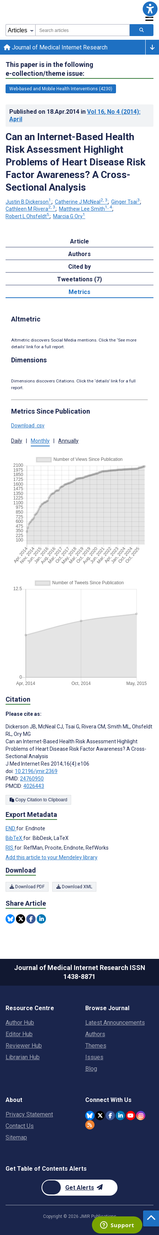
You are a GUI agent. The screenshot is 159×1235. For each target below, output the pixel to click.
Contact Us (20, 1125)
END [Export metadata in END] (11, 828)
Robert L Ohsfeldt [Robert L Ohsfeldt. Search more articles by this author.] (28, 216)
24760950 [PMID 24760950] (32, 779)
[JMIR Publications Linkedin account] (120, 1115)
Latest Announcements (115, 1022)
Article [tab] (79, 241)
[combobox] (82, 30)
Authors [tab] (79, 254)
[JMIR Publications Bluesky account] (90, 1115)
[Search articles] (141, 30)
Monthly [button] (40, 441)
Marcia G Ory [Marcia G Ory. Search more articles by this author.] (69, 216)
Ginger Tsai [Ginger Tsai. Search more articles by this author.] (126, 202)
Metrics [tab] (79, 291)
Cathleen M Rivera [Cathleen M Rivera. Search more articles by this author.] (31, 209)
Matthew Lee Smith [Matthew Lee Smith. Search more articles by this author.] (86, 209)
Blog (91, 1068)
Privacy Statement (29, 1114)
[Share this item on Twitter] (20, 919)
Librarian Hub (23, 1057)
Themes (95, 1045)
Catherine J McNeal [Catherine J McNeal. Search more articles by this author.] (82, 202)
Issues (94, 1057)
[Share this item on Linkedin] (41, 919)
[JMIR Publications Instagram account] (140, 1115)
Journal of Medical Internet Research (55, 47)
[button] (150, 9)
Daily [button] (16, 441)
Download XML (74, 886)
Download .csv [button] (27, 426)
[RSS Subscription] (90, 1124)
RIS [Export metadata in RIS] (10, 848)
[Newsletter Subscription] (79, 1188)
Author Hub (20, 1022)
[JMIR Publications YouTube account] (130, 1115)
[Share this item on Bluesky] (10, 919)
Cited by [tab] (79, 266)
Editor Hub (19, 1034)
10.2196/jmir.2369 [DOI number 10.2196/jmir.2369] (36, 771)
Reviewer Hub (24, 1045)
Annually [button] (68, 441)
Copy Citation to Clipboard (38, 799)
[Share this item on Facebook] (31, 919)
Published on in (74, 115)
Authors (95, 1034)
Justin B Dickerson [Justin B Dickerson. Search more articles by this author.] (29, 202)
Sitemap (16, 1137)
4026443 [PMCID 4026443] (33, 786)
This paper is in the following (49, 69)
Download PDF (27, 886)
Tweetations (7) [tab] (79, 279)
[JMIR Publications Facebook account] (110, 1115)
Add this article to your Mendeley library (51, 857)
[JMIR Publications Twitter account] (100, 1115)
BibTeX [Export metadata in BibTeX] (14, 838)
